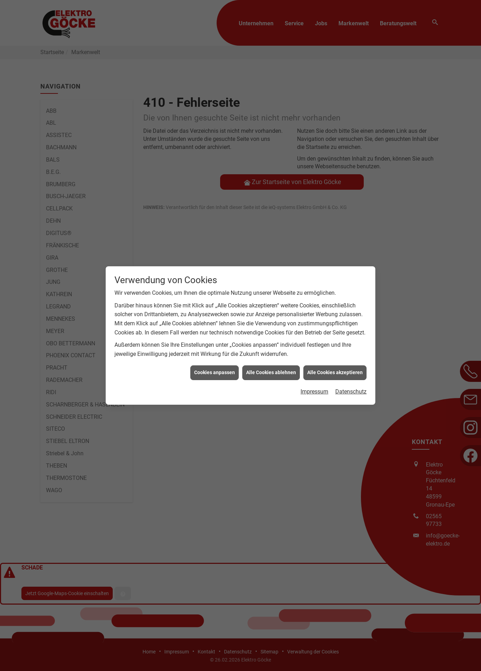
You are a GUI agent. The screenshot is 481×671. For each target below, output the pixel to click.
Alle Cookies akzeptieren (335, 364)
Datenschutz (351, 383)
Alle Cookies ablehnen (271, 364)
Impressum (314, 383)
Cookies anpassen (214, 364)
